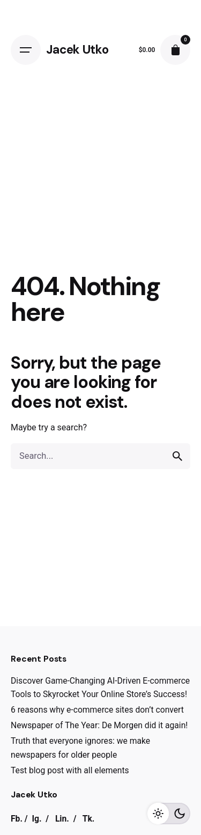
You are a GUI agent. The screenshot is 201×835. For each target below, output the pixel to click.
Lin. (62, 819)
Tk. (89, 819)
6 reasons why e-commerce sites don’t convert (97, 710)
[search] (177, 456)
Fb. (17, 819)
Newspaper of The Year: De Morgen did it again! (99, 725)
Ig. (36, 819)
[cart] (175, 50)
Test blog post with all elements (70, 770)
